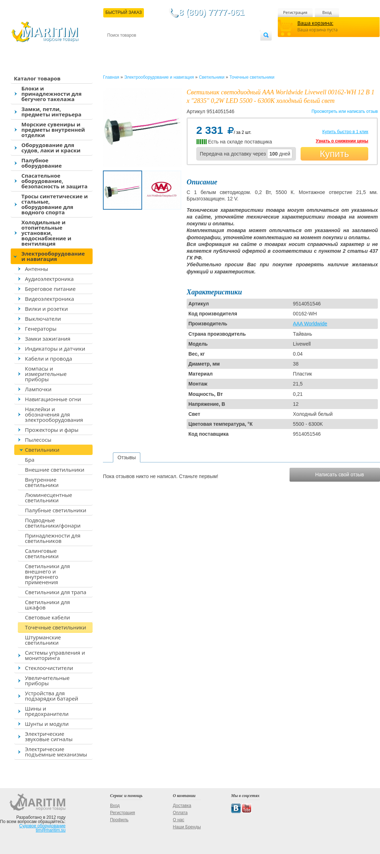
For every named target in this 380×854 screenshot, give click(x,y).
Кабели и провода (48, 358)
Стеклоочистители (49, 667)
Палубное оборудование (41, 163)
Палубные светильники (55, 510)
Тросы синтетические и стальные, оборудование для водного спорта (54, 204)
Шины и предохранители (47, 711)
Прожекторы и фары (51, 429)
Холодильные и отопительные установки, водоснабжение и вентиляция (46, 233)
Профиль (119, 819)
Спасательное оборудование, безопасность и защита (54, 181)
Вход (327, 12)
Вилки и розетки (46, 308)
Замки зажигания (48, 338)
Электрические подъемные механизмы (56, 751)
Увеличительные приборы (47, 680)
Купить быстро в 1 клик (345, 131)
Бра (30, 459)
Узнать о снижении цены (342, 140)
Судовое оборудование (42, 825)
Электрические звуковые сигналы (49, 736)
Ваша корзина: (315, 23)
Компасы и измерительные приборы (46, 374)
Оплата (166, 47)
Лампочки (38, 389)
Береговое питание (50, 288)
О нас (178, 819)
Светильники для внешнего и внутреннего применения (47, 574)
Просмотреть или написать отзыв (345, 111)
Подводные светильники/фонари (52, 523)
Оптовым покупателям (237, 47)
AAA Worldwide (310, 323)
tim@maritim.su (51, 830)
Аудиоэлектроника (49, 278)
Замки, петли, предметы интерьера (51, 111)
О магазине (192, 47)
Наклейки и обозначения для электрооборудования (54, 414)
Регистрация (295, 12)
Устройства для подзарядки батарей (51, 696)
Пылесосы (38, 439)
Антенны (36, 268)
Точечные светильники (55, 627)
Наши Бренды (187, 826)
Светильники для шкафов (47, 604)
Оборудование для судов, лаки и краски (50, 147)
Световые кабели (47, 617)
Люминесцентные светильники (48, 497)
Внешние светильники (54, 469)
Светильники (42, 449)
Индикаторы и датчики (55, 348)
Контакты (115, 47)
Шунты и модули (47, 723)
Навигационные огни (53, 399)
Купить (334, 153)
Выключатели (43, 318)
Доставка (142, 47)
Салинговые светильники (42, 553)
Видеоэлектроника (49, 298)
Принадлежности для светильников (52, 538)
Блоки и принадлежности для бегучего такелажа (51, 94)
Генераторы (40, 328)
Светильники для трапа (55, 592)
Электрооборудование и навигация (53, 256)
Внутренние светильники (42, 482)
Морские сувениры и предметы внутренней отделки (53, 129)
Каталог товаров (37, 78)
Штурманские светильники (43, 640)
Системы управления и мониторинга (55, 655)
